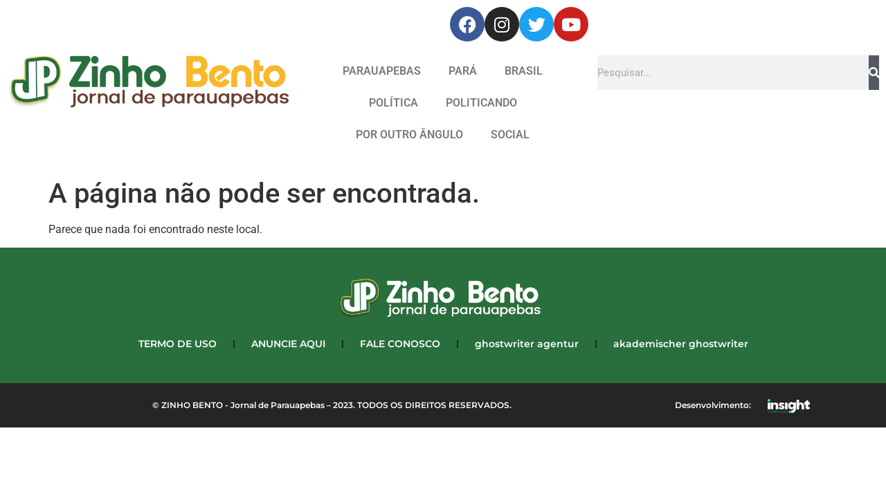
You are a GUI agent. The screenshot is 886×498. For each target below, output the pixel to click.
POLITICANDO (481, 102)
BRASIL (524, 70)
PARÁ (463, 70)
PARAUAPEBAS (382, 70)
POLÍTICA (393, 102)
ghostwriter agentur (527, 344)
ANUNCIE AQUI (288, 344)
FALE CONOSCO (400, 344)
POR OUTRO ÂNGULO (409, 134)
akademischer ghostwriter (680, 344)
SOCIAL (510, 134)
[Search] (874, 72)
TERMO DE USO (177, 344)
